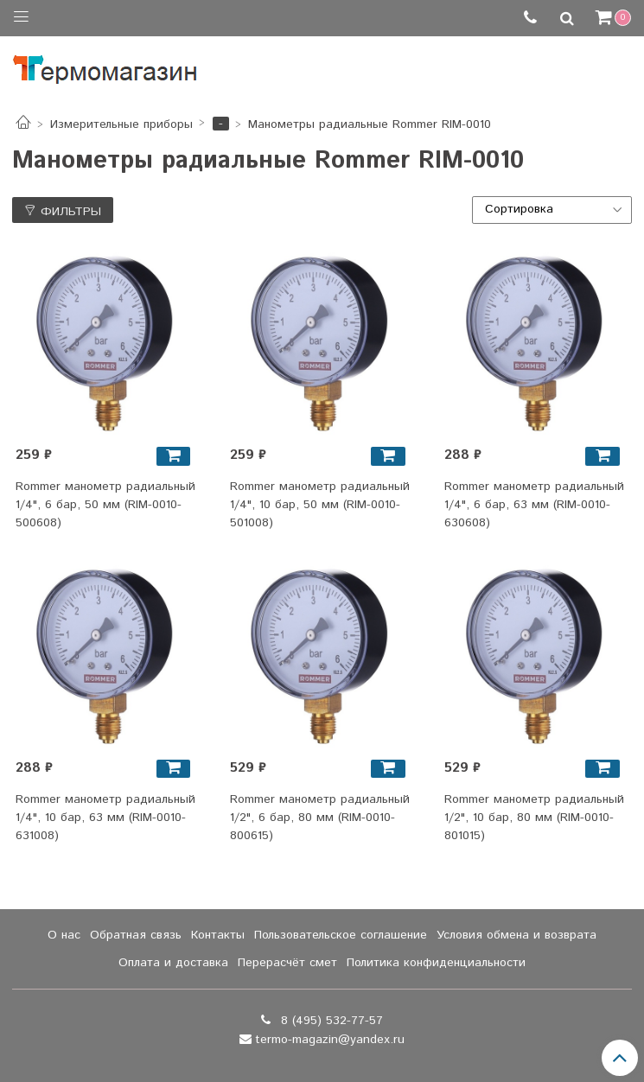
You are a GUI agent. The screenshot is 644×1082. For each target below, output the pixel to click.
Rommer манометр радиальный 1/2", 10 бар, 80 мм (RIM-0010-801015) (534, 817)
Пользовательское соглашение (340, 935)
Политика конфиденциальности (436, 962)
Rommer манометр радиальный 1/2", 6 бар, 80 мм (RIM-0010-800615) (320, 817)
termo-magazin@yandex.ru (330, 1039)
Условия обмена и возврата (516, 935)
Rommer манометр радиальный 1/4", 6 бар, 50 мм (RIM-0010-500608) (105, 504)
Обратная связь (136, 935)
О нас (64, 935)
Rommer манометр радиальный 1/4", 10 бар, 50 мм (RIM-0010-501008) (320, 504)
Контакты (218, 935)
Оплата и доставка (173, 962)
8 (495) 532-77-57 (330, 1020)
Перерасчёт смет (287, 962)
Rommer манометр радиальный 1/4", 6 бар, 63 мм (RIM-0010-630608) (534, 504)
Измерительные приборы (121, 124)
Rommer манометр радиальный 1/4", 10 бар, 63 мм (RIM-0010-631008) (105, 817)
